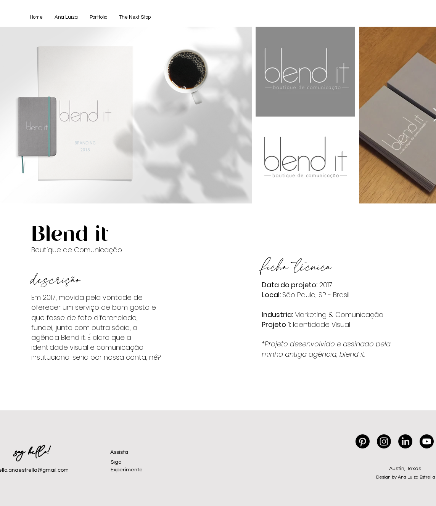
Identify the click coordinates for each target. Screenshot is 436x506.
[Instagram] (384, 441)
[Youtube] (427, 441)
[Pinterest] (363, 441)
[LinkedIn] (405, 441)
